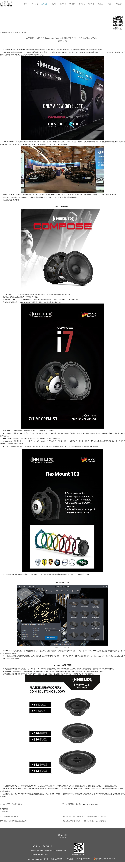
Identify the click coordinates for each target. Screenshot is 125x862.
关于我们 (35, 4)
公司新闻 (23, 32)
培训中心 (91, 4)
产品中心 (54, 4)
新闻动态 (44, 4)
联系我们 (119, 4)
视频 (109, 4)
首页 (25, 4)
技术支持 (72, 4)
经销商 (100, 4)
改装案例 (63, 4)
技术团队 (82, 4)
